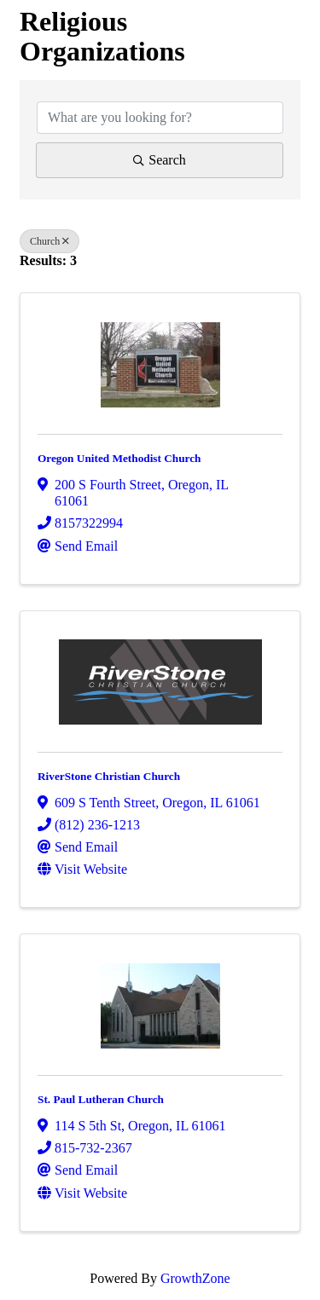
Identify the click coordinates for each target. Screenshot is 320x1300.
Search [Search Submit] (159, 160)
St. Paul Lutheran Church (101, 1099)
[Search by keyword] (160, 117)
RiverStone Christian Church (109, 776)
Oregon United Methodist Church (119, 458)
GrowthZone (195, 1278)
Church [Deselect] (49, 241)
